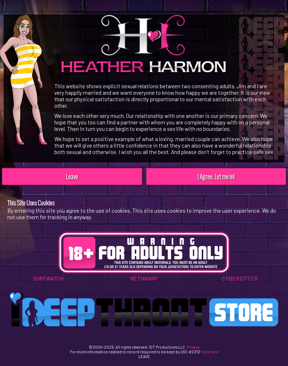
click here (209, 351)
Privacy (193, 347)
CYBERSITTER (240, 278)
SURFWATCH (48, 278)
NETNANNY (144, 278)
